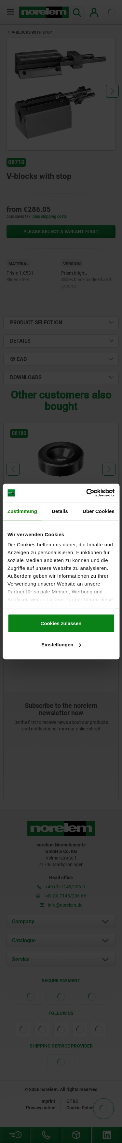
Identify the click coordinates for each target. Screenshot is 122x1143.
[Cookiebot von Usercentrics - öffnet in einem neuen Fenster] (87, 493)
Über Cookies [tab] (99, 511)
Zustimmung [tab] (22, 511)
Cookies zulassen (61, 623)
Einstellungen (61, 644)
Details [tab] (60, 511)
